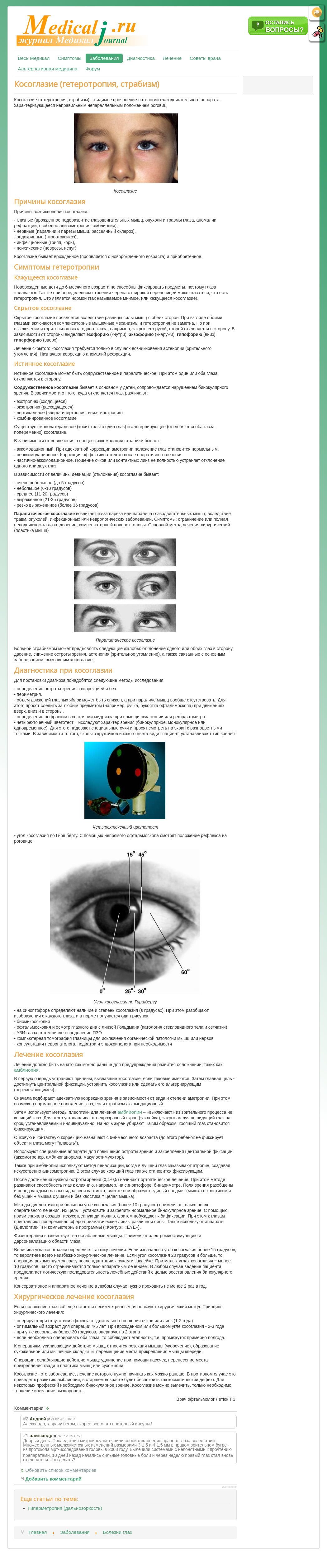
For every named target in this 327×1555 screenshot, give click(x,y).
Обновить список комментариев (61, 1470)
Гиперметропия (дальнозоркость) (65, 1508)
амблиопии (129, 1112)
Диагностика (141, 58)
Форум (92, 68)
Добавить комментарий (53, 1478)
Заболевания (104, 58)
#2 (25, 1418)
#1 (25, 1435)
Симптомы (69, 58)
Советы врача (205, 58)
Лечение (172, 58)
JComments (229, 1486)
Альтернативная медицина (47, 68)
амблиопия (26, 1070)
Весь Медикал (34, 58)
